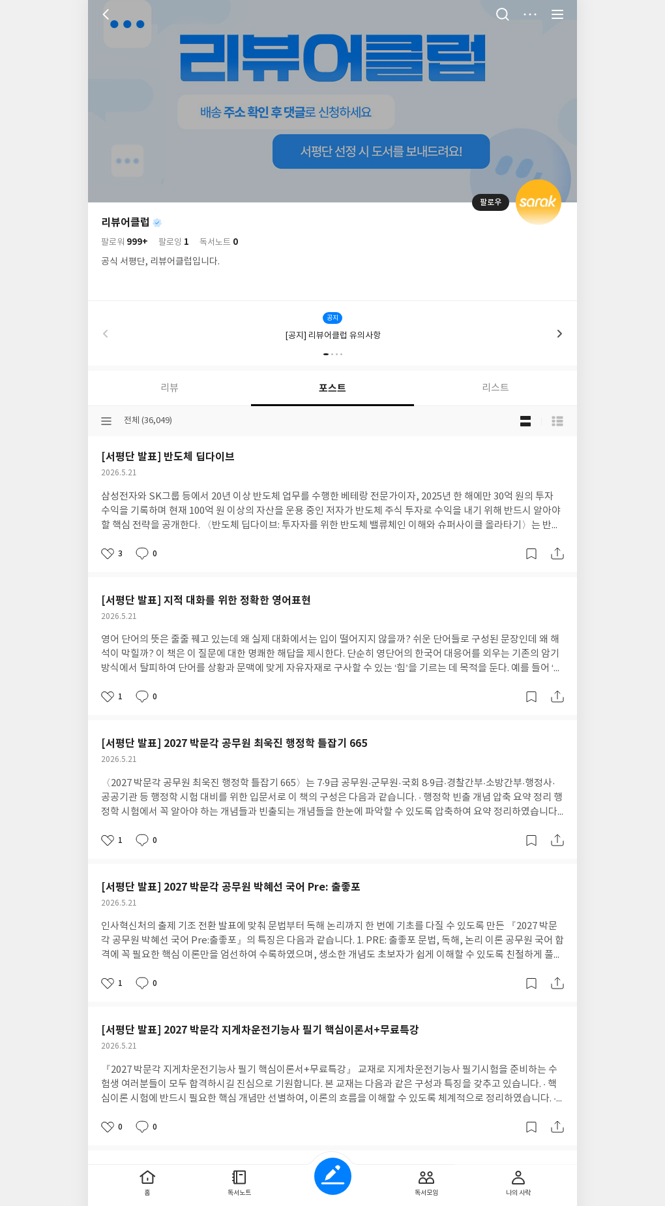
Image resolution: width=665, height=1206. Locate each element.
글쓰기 (332, 1176)
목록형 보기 (557, 421)
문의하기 (384, 536)
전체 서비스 (557, 14)
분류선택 (106, 421)
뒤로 (107, 14)
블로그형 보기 (525, 421)
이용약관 (346, 536)
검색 (502, 14)
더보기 (530, 14)
